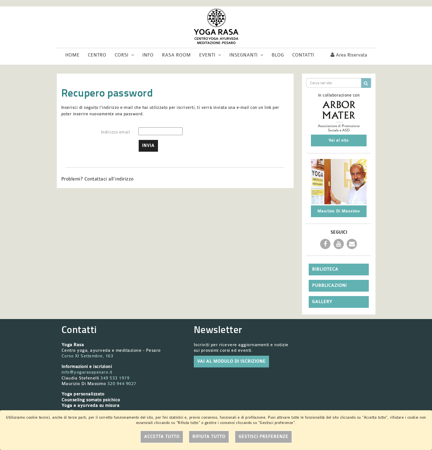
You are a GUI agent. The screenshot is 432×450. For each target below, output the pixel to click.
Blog (278, 55)
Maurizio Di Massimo (338, 211)
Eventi (210, 55)
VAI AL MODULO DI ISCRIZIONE (231, 361)
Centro (97, 55)
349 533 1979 (114, 378)
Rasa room (176, 55)
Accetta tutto (162, 436)
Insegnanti (246, 55)
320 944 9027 (121, 383)
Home (72, 55)
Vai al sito (339, 140)
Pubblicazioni (329, 285)
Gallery (322, 301)
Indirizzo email (115, 132)
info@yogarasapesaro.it (87, 372)
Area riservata (349, 55)
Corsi (124, 55)
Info (148, 55)
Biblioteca (325, 269)
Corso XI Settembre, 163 (88, 355)
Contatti (303, 55)
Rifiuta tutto (208, 436)
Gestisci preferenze (263, 436)
